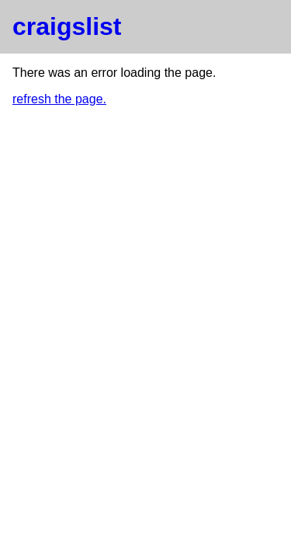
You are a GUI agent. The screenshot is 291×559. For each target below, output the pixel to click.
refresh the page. (59, 99)
